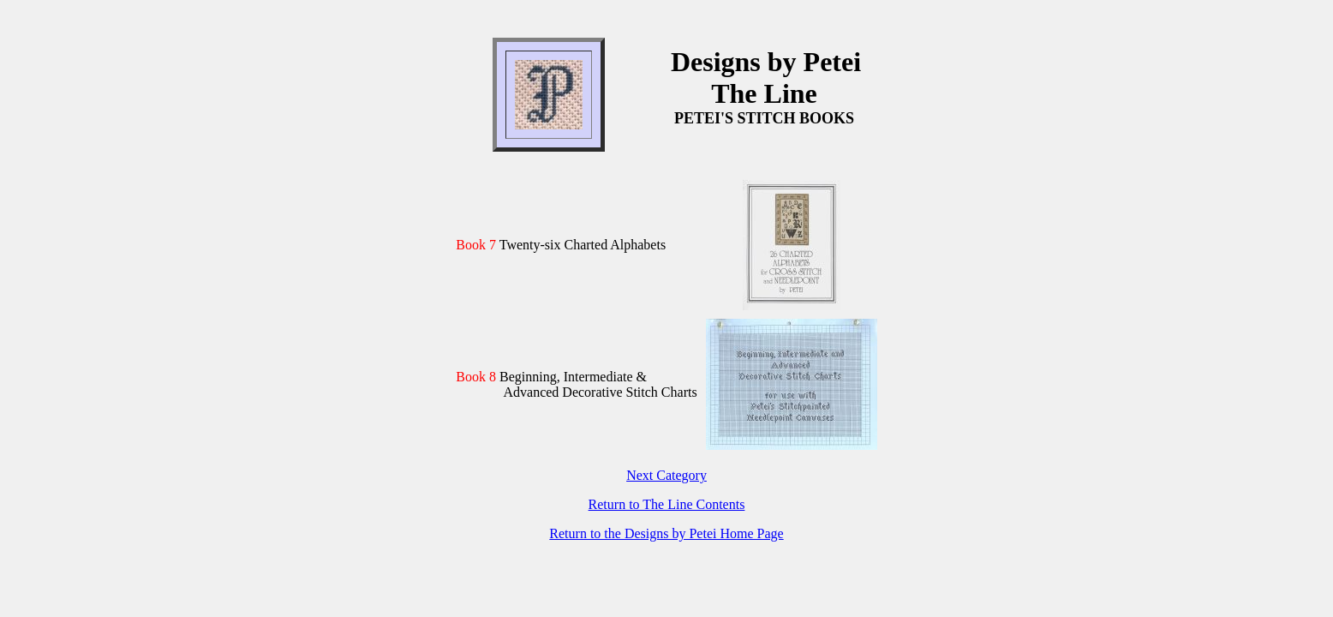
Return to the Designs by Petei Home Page (666, 533)
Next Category (666, 475)
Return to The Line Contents (667, 504)
